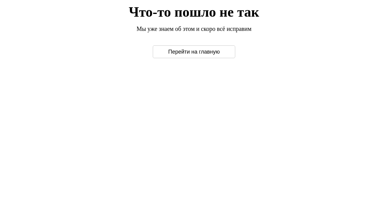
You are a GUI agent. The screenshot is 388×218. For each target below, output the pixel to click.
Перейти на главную (194, 52)
